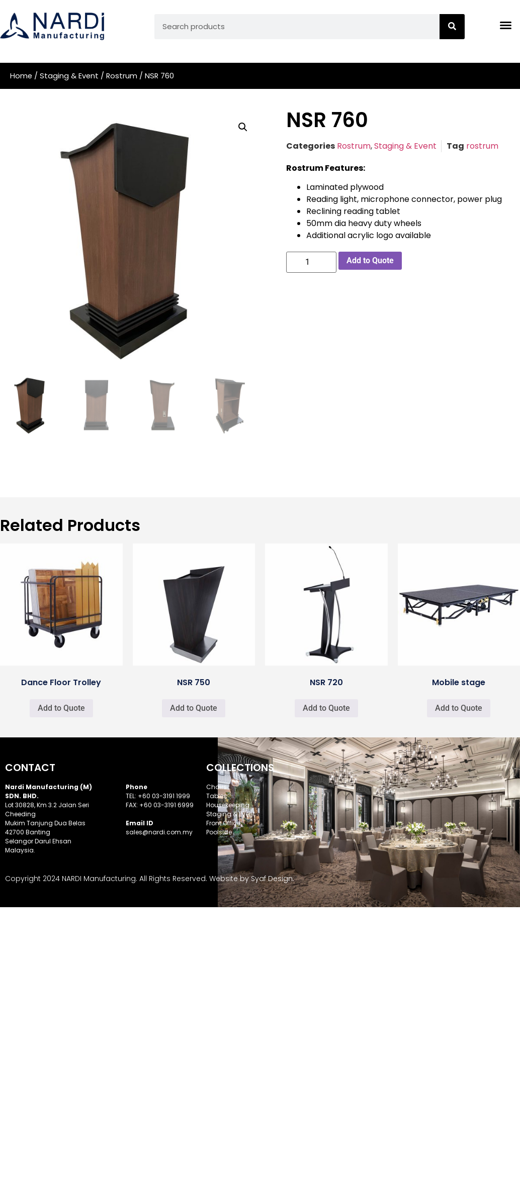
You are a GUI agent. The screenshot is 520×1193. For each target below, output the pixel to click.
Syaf (258, 879)
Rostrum (121, 76)
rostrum (482, 146)
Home (21, 76)
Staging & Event (69, 76)
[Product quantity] (311, 262)
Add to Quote (370, 260)
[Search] (452, 26)
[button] (243, 127)
